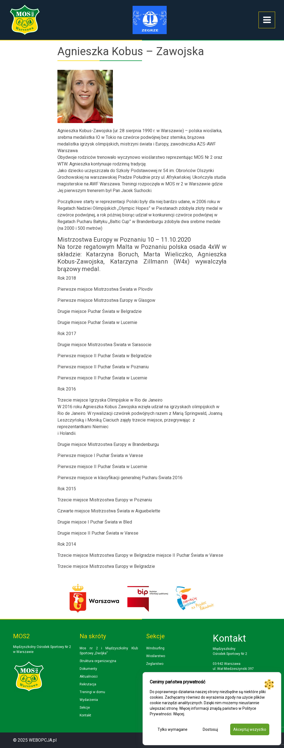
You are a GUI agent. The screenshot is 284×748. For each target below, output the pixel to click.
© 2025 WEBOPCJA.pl (35, 740)
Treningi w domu (92, 692)
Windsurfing (155, 648)
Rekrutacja (88, 684)
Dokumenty (88, 669)
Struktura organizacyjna (98, 661)
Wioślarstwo (155, 656)
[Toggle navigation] (266, 20)
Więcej (178, 714)
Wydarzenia (89, 700)
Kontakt (85, 715)
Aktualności (89, 676)
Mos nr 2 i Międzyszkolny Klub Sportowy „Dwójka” (109, 650)
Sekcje (85, 707)
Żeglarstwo (154, 664)
